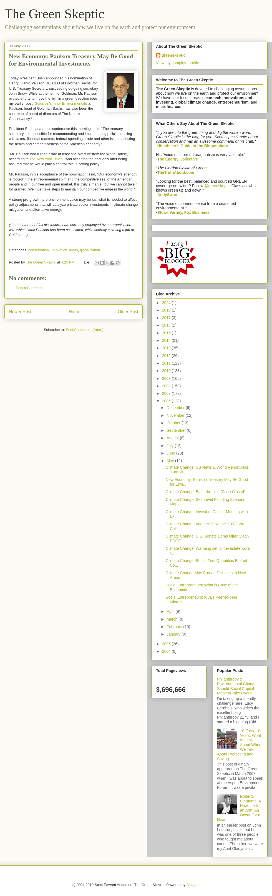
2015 (167, 333)
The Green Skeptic (54, 13)
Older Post (128, 311)
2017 (167, 317)
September (177, 430)
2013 (167, 348)
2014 (167, 340)
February (175, 626)
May (171, 460)
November (176, 415)
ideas (73, 250)
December (176, 407)
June (171, 453)
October (174, 423)
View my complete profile (177, 63)
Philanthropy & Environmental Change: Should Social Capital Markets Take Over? (237, 686)
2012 (167, 355)
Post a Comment (29, 288)
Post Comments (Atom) (84, 330)
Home (74, 311)
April (171, 611)
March (172, 619)
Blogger (193, 885)
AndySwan (167, 194)
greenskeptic (173, 55)
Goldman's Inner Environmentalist (61, 103)
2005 (167, 644)
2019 (167, 310)
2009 (167, 378)
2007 (167, 393)
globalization (90, 250)
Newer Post (20, 311)
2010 (167, 370)
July (171, 445)
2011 (167, 363)
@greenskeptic (217, 186)
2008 (167, 386)
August (173, 438)
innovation (59, 250)
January (174, 634)
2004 (167, 651)
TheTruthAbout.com (175, 172)
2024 (167, 302)
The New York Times (45, 159)
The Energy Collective (177, 159)
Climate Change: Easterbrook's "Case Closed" (205, 492)
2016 (167, 325)
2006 (167, 401)
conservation (38, 250)
